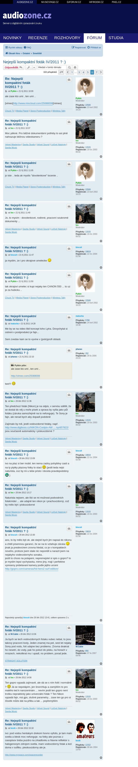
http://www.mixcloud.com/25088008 (33, 103)
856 (87, 651)
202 (87, 353)
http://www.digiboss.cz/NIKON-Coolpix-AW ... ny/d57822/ (37, 427)
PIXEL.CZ (116, 2)
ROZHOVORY (67, 37)
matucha (80, 316)
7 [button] (96, 72)
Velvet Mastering (13, 144)
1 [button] (72, 72)
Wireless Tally (58, 111)
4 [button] (83, 72)
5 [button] (88, 72)
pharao (79, 349)
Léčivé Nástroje (58, 144)
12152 (88, 745)
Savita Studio (28, 144)
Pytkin (78, 98)
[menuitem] (27, 47)
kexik (78, 741)
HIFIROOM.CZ (96, 2)
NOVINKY (12, 37)
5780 (87, 320)
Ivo (77, 141)
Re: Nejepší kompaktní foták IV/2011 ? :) (17, 83)
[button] (61, 72)
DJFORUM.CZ (74, 2)
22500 (88, 105)
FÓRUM (94, 37)
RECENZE (38, 37)
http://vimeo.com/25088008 (25, 376)
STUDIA (116, 37)
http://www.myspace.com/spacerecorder (24, 755)
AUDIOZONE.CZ (25, 2)
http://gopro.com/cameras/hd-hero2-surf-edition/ (31, 568)
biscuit (79, 247)
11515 (88, 147)
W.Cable (79, 647)
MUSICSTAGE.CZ (50, 2)
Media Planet (22, 111)
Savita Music (11, 147)
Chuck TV (9, 111)
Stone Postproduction (40, 111)
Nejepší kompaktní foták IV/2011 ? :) (34, 62)
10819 (88, 252)
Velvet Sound (43, 144)
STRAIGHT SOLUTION (16, 661)
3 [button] (79, 72)
